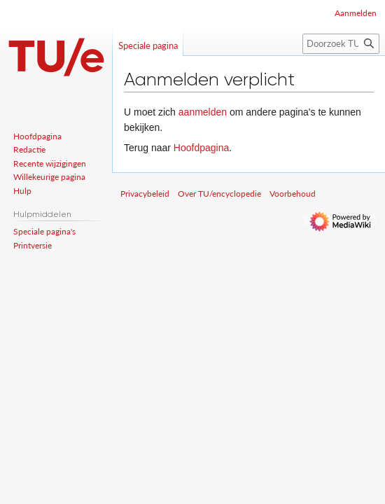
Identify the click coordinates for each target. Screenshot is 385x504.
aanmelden (202, 112)
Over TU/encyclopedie (219, 193)
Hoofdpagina (201, 147)
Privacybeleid (144, 193)
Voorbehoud (293, 193)
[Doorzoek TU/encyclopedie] (340, 44)
